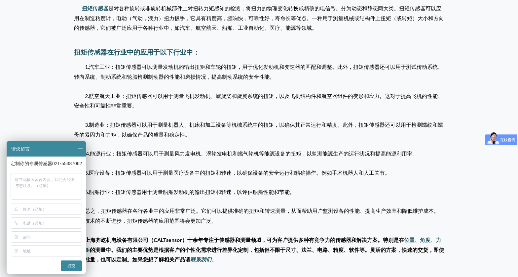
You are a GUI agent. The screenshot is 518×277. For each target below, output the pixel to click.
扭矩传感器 (95, 8)
